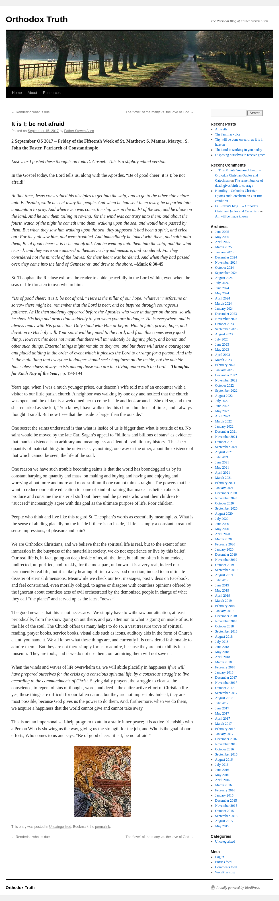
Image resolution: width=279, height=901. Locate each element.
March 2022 (223, 421)
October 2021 (224, 442)
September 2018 (226, 631)
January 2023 (224, 370)
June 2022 (222, 406)
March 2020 (223, 539)
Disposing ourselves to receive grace (240, 155)
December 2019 (226, 555)
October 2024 (224, 268)
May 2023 (222, 350)
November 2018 (226, 621)
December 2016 (226, 739)
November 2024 (226, 262)
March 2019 (223, 601)
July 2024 (222, 283)
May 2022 (222, 411)
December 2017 (226, 678)
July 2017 (222, 703)
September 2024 (226, 273)
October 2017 (224, 688)
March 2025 (223, 247)
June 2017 (222, 708)
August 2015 (224, 821)
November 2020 (226, 498)
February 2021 (225, 483)
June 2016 (222, 770)
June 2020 (222, 524)
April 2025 (222, 242)
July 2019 (222, 580)
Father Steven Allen (79, 131)
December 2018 (226, 616)
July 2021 (222, 457)
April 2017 (222, 719)
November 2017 (226, 683)
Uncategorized (60, 827)
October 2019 (224, 565)
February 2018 (225, 667)
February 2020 (225, 544)
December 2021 (226, 432)
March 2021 (223, 478)
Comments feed (226, 867)
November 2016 (226, 744)
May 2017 (222, 713)
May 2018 (222, 652)
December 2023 (226, 314)
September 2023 (226, 329)
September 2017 (226, 693)
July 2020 (222, 519)
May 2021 (222, 467)
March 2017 (223, 724)
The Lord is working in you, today (238, 150)
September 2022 (226, 391)
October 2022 (224, 385)
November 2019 (226, 560)
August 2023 (224, 334)
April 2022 (222, 416)
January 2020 (224, 549)
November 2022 (226, 380)
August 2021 (224, 452)
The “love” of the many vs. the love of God (160, 112)
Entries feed (223, 862)
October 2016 (224, 749)
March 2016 (223, 785)
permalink (102, 827)
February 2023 (225, 365)
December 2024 (226, 257)
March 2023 (223, 360)
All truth (221, 129)
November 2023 (226, 319)
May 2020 (222, 529)
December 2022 (226, 375)
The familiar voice (228, 134)
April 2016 (222, 780)
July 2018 (222, 642)
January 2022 (224, 426)
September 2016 (226, 754)
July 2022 (222, 401)
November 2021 (226, 437)
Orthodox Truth (37, 19)
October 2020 (224, 503)
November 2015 (226, 806)
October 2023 (224, 324)
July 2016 (222, 765)
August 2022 (224, 396)
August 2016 (224, 760)
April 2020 (222, 534)
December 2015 (226, 801)
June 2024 (222, 288)
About (32, 93)
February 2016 (225, 790)
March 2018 (223, 662)
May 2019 (222, 590)
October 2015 (224, 811)
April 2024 (222, 298)
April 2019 (222, 596)
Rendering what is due (30, 112)
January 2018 (224, 672)
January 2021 (224, 488)
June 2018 (222, 647)
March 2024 (223, 303)
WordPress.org (225, 872)
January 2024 (224, 309)
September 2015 (226, 816)
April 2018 (222, 657)
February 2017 (225, 729)
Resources (52, 93)
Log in (219, 857)
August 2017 (224, 698)
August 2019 (224, 575)
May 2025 (222, 237)
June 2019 (222, 585)
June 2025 (222, 232)
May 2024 (222, 293)
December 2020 (226, 493)
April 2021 (222, 473)
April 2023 (222, 355)
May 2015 (222, 826)
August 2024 (224, 278)
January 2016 (224, 795)
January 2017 (224, 734)
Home (17, 93)
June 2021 (222, 462)
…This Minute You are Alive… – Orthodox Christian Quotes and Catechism (238, 175)
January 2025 (224, 252)
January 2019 (224, 611)
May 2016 (222, 775)
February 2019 (225, 606)
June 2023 (222, 344)
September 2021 (226, 447)
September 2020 (226, 508)
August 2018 (224, 637)
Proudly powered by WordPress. (238, 888)
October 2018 (224, 626)
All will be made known (231, 216)
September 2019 (226, 570)
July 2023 (222, 339)
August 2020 (224, 514)
